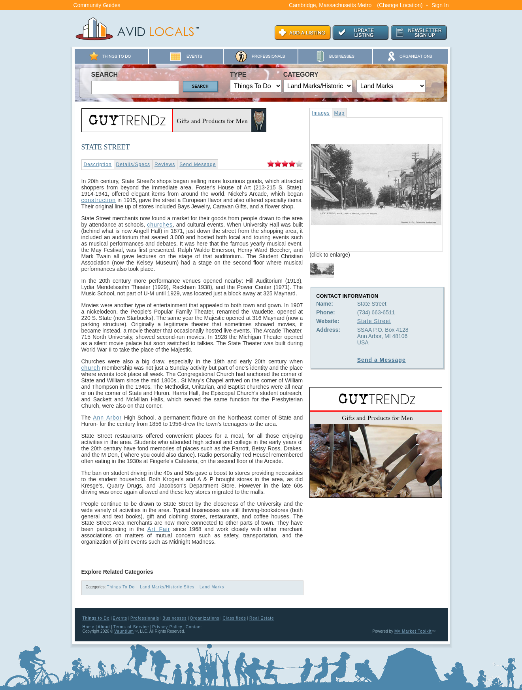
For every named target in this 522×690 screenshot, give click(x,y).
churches (160, 224)
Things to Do (96, 618)
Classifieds (234, 618)
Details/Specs (133, 164)
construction (98, 200)
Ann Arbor (107, 417)
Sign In (440, 5)
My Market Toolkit (413, 631)
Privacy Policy (167, 627)
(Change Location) (399, 5)
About (104, 627)
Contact (194, 627)
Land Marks (212, 587)
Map (339, 113)
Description (98, 164)
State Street (374, 321)
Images (321, 113)
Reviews (165, 164)
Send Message (197, 164)
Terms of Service (131, 627)
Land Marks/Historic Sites (167, 587)
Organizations (205, 618)
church (90, 368)
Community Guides (97, 5)
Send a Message (381, 360)
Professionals (144, 618)
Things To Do (121, 587)
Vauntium (124, 631)
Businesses (174, 618)
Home (89, 627)
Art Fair (158, 529)
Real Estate (261, 618)
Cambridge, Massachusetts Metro (330, 5)
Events (120, 618)
